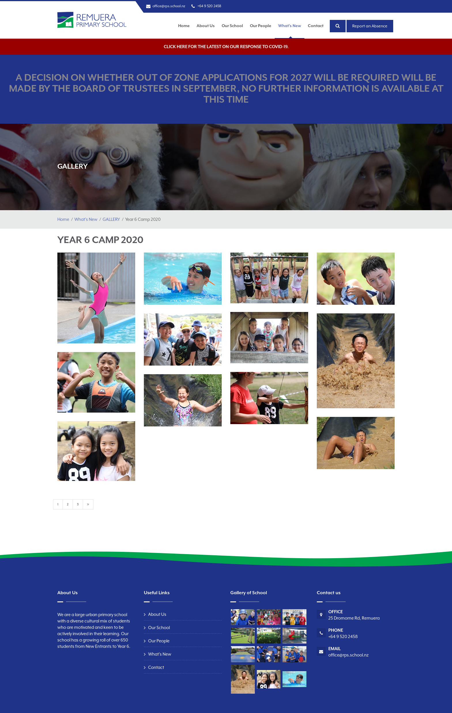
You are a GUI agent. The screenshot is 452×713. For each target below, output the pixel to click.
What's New (289, 25)
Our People (260, 25)
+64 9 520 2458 (209, 6)
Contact (315, 25)
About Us (206, 25)
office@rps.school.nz (168, 6)
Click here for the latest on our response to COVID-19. (226, 46)
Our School (232, 25)
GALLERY (111, 219)
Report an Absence (369, 26)
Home (184, 25)
